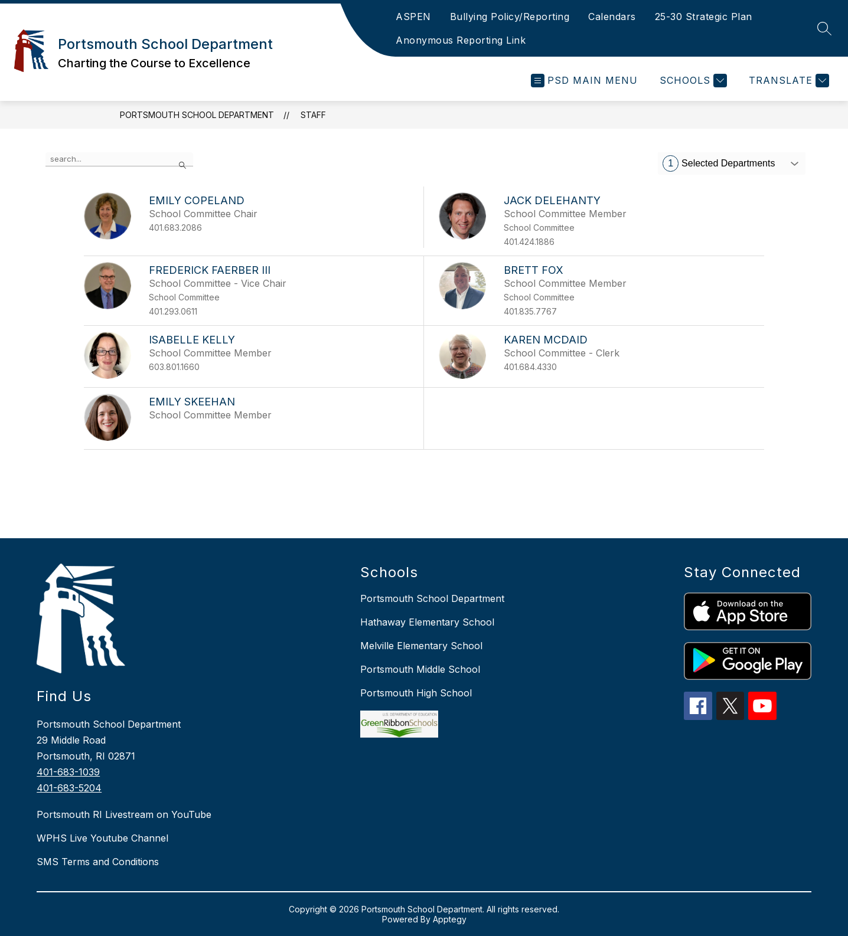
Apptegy (450, 919)
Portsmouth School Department (197, 115)
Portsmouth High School (416, 693)
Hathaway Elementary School (427, 622)
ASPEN (413, 16)
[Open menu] (584, 80)
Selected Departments (719, 163)
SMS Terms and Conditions (98, 862)
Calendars (612, 16)
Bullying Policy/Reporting (510, 16)
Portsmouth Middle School (420, 669)
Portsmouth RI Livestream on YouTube (124, 814)
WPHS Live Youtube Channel (102, 838)
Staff (313, 115)
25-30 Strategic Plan (703, 16)
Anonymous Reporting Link (461, 40)
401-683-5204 (69, 788)
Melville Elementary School (421, 646)
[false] (119, 159)
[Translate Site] (787, 80)
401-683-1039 (68, 772)
